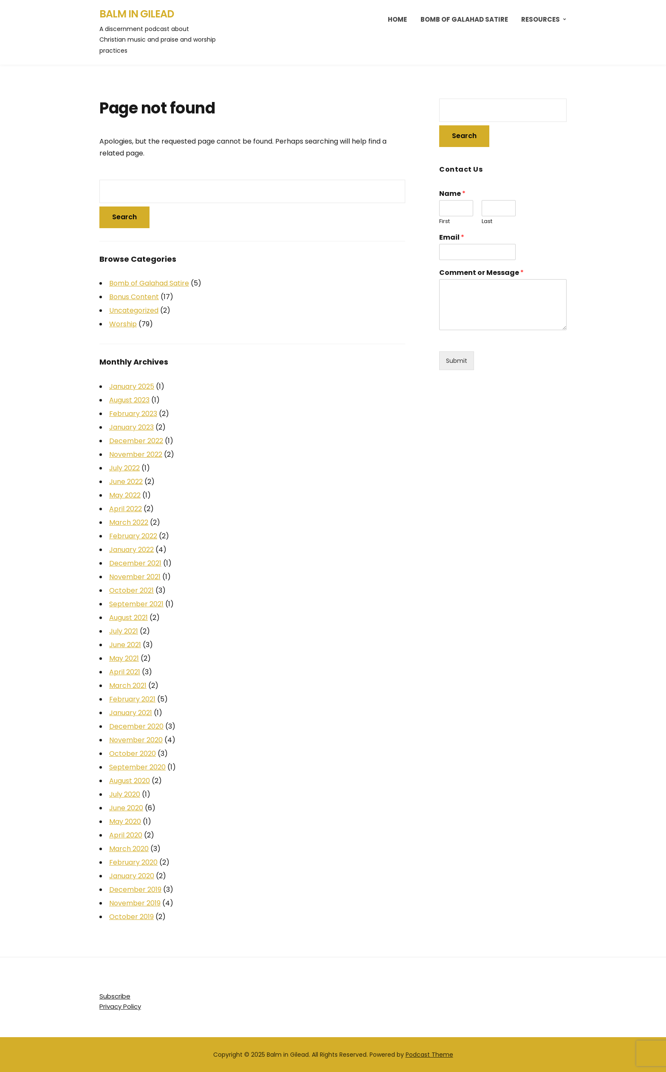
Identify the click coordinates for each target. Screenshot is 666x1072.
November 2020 (136, 740)
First (444, 221)
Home (397, 19)
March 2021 (128, 685)
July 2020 (124, 794)
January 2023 (131, 427)
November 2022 (135, 454)
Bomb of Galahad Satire (464, 19)
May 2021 (124, 658)
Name (452, 194)
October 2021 (131, 590)
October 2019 (131, 917)
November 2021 (135, 577)
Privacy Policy (120, 1006)
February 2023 (133, 414)
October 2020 (132, 753)
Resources (540, 19)
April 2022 (125, 509)
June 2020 (126, 808)
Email (451, 237)
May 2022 (125, 495)
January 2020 (131, 876)
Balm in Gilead (136, 14)
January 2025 (131, 386)
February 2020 (133, 862)
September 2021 (136, 604)
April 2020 (125, 835)
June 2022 (126, 482)
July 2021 (123, 631)
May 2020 (125, 821)
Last (487, 221)
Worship (123, 324)
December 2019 (135, 889)
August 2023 (129, 400)
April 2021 (124, 672)
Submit (456, 360)
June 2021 (125, 645)
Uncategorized (133, 310)
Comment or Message (481, 273)
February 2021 (132, 699)
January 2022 (131, 549)
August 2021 (128, 617)
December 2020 (136, 726)
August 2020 (129, 781)
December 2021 (135, 563)
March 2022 (128, 522)
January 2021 (130, 713)
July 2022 (124, 468)
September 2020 (137, 767)
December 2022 (136, 441)
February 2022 (133, 536)
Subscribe (114, 996)
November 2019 (135, 903)
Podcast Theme (429, 1054)
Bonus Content (134, 297)
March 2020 (129, 849)
